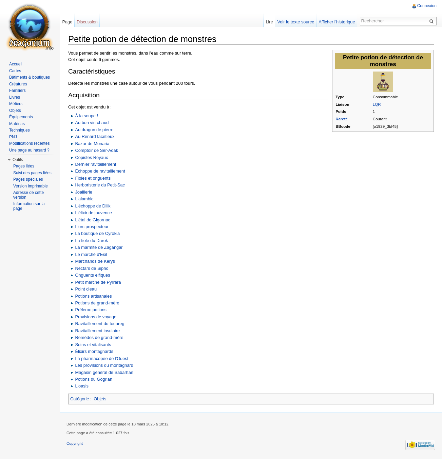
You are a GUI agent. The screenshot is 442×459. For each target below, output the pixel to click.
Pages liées (23, 166)
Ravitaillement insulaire (97, 330)
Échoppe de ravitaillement (100, 171)
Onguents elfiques (92, 275)
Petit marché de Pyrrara (98, 282)
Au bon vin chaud (92, 122)
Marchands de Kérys (95, 261)
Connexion (427, 5)
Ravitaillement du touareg (99, 323)
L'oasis (81, 385)
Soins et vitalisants (93, 344)
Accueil (15, 64)
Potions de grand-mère (97, 302)
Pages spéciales (28, 179)
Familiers (17, 90)
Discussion (87, 21)
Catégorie (79, 398)
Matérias (17, 123)
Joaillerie (83, 192)
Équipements (21, 117)
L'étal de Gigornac (92, 219)
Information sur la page (29, 206)
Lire (269, 21)
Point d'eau (86, 289)
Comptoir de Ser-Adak (96, 150)
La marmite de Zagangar (98, 247)
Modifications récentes (29, 143)
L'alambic (84, 198)
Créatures (18, 84)
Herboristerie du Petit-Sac (100, 184)
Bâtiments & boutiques (29, 77)
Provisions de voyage (95, 316)
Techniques (19, 130)
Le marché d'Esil (91, 254)
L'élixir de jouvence (93, 212)
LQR (377, 104)
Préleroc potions (90, 309)
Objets (100, 398)
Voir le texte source (295, 21)
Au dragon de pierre (94, 129)
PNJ (13, 137)
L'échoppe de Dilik (92, 205)
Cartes (15, 70)
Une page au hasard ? (29, 150)
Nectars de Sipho (91, 268)
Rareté (341, 119)
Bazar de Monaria (92, 143)
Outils (18, 159)
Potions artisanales (93, 296)
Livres (14, 97)
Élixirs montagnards (94, 351)
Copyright (74, 443)
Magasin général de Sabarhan (104, 372)
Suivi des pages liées (32, 173)
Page (67, 21)
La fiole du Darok (91, 240)
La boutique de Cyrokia (97, 233)
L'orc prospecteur (91, 226)
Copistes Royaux (91, 157)
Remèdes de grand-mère (99, 337)
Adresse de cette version (28, 195)
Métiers (15, 103)
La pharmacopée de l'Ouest (101, 358)
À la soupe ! (86, 115)
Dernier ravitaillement (95, 164)
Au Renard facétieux (94, 136)
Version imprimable (30, 186)
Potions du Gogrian (93, 379)
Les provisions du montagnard (104, 365)
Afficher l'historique (337, 21)
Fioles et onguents (93, 178)
